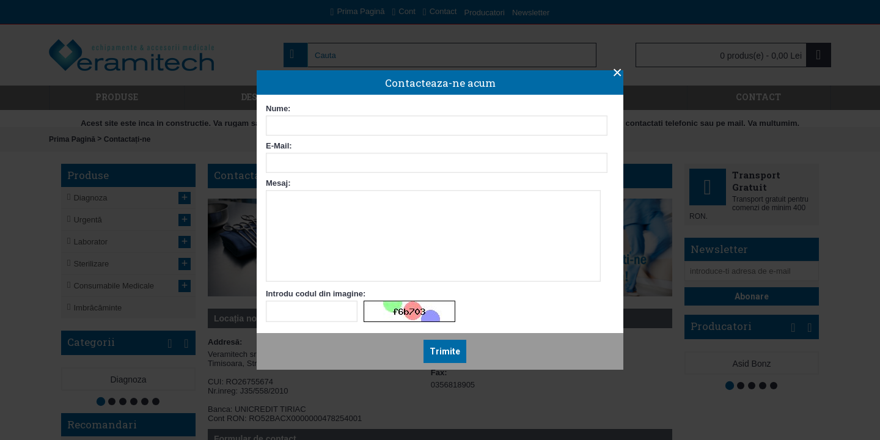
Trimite (445, 351)
